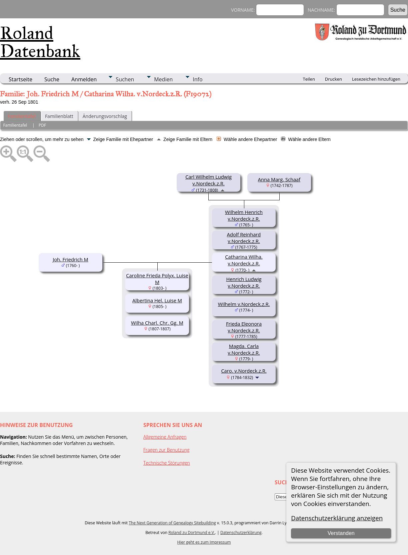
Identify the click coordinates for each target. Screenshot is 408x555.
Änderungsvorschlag (105, 116)
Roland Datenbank (40, 42)
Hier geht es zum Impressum (204, 542)
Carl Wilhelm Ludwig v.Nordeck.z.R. (208, 180)
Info (197, 79)
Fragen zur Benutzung (166, 450)
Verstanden (341, 533)
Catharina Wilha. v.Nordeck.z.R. (243, 260)
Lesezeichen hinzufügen (376, 79)
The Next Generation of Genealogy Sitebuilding (172, 523)
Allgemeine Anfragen (165, 437)
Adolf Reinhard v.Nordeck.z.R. (244, 237)
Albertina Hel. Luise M (157, 300)
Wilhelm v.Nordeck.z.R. (244, 304)
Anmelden (84, 79)
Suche (51, 79)
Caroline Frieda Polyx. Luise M (157, 278)
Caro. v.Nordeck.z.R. (243, 370)
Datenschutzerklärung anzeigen (337, 518)
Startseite (20, 79)
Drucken (333, 79)
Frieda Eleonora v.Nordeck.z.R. (244, 327)
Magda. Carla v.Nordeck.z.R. (244, 349)
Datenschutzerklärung (241, 532)
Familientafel (22, 116)
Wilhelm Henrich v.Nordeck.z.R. (244, 215)
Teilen (309, 79)
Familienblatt (59, 116)
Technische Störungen (166, 463)
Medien (163, 79)
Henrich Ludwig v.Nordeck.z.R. (243, 282)
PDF (42, 125)
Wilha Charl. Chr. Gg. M (157, 322)
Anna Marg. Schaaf (279, 179)
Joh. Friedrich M (70, 259)
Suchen (125, 79)
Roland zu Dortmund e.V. (191, 532)
